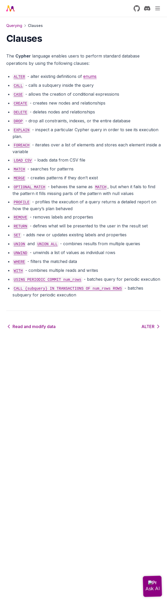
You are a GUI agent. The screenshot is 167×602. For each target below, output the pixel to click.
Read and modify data (31, 326)
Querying (14, 25)
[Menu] (157, 8)
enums (90, 76)
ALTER (151, 326)
